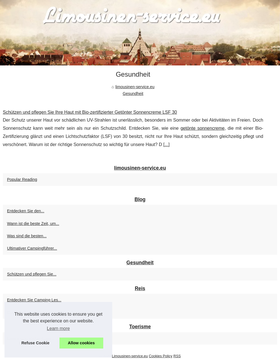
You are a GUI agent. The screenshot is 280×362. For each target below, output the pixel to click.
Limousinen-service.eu (130, 356)
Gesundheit (133, 93)
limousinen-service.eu (134, 87)
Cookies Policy (160, 356)
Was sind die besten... (27, 236)
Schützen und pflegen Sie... (31, 274)
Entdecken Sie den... (25, 211)
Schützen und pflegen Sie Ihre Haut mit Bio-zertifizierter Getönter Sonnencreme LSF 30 (90, 112)
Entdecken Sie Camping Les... (34, 300)
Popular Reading (22, 179)
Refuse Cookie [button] (35, 343)
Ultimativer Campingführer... (32, 248)
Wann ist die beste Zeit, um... (33, 223)
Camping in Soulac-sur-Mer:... (34, 312)
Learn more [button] (58, 328)
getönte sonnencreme (202, 128)
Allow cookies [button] (81, 343)
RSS (177, 356)
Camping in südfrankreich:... (32, 338)
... (166, 144)
